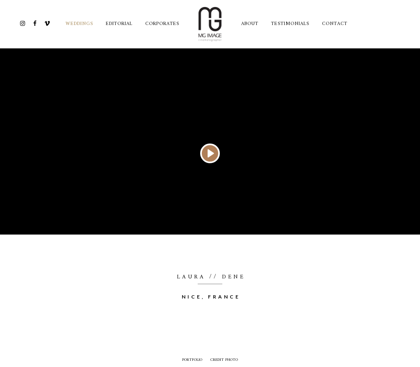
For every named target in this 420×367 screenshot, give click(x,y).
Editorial (119, 24)
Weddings (79, 24)
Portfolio (192, 359)
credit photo (224, 359)
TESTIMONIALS (290, 24)
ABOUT (249, 24)
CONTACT (334, 24)
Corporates (162, 24)
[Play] (210, 153)
